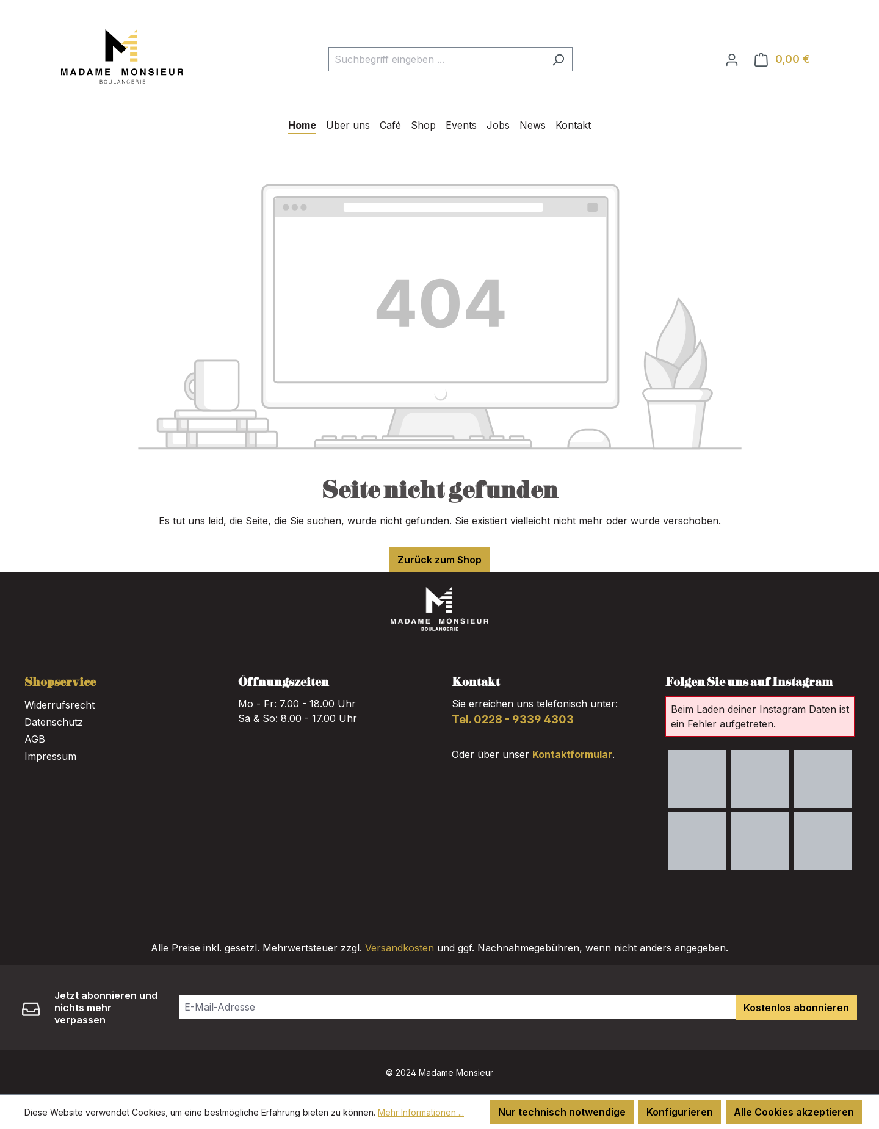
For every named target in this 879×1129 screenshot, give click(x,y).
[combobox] (436, 59)
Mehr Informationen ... (421, 1112)
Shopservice (60, 682)
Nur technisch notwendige (562, 1112)
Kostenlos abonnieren (796, 1007)
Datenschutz (53, 722)
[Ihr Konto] (732, 59)
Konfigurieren (679, 1112)
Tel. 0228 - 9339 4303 (513, 719)
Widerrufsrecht (59, 705)
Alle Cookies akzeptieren (794, 1112)
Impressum (50, 756)
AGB (34, 739)
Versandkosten (399, 948)
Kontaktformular (572, 754)
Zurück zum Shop (439, 560)
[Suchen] (558, 59)
